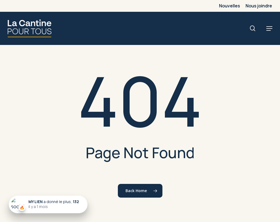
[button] (269, 28)
